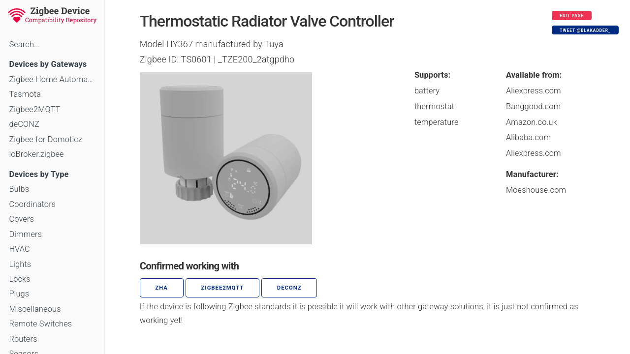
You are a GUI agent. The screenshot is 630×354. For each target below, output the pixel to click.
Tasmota (25, 94)
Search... (24, 44)
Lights (20, 264)
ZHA (161, 288)
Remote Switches (40, 323)
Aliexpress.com (533, 90)
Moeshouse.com (536, 190)
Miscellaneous (35, 309)
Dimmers (25, 234)
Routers (23, 339)
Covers (21, 219)
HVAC (19, 249)
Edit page (572, 15)
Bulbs (19, 189)
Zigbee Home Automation (52, 79)
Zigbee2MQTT (34, 109)
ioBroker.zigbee (36, 154)
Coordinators (32, 204)
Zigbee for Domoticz (45, 139)
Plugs (19, 293)
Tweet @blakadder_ (585, 30)
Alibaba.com (528, 137)
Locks (19, 279)
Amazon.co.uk (531, 122)
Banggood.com (533, 106)
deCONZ (24, 124)
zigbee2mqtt (222, 288)
